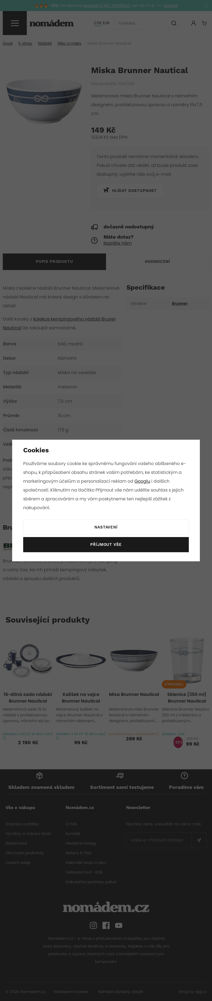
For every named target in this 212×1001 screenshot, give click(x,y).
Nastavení (106, 527)
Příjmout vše (106, 545)
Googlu (143, 481)
